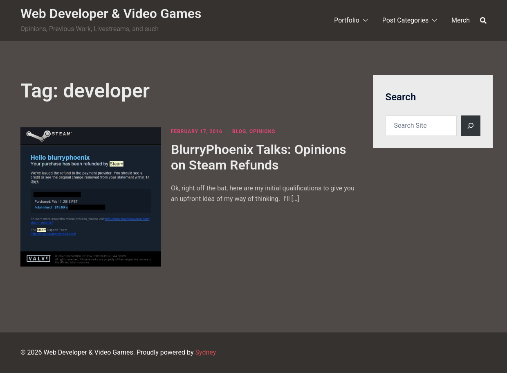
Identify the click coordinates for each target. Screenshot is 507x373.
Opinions (262, 131)
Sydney (205, 352)
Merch (460, 20)
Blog (239, 131)
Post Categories (405, 20)
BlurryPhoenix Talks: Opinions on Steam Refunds (258, 157)
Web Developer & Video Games (110, 13)
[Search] (470, 125)
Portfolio (346, 20)
